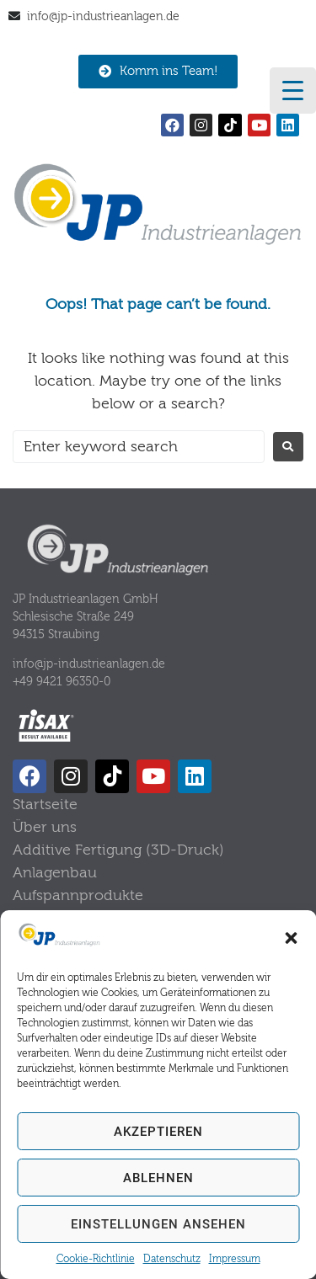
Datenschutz (172, 1259)
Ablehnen (158, 1178)
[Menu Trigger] (293, 90)
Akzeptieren (158, 1131)
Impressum (234, 1259)
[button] (290, 938)
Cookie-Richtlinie (95, 1259)
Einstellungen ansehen (158, 1224)
